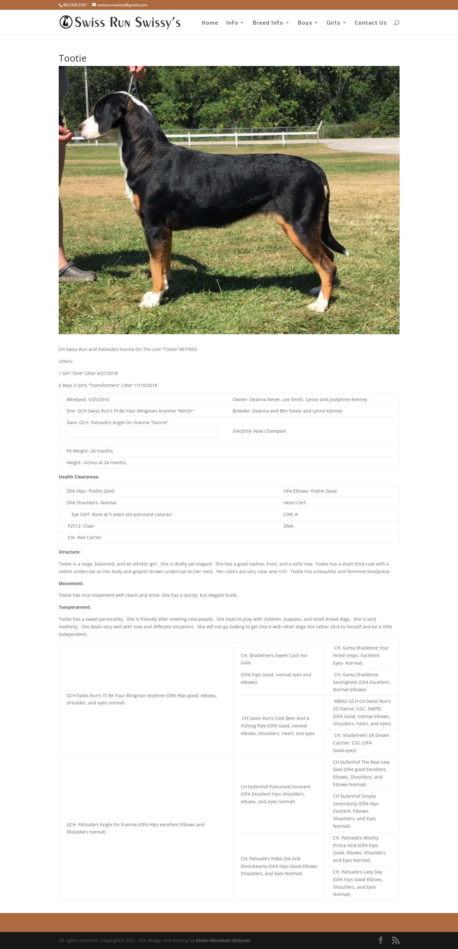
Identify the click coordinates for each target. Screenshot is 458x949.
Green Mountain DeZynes (223, 940)
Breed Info (268, 23)
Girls (334, 23)
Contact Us (371, 23)
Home (210, 23)
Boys (305, 23)
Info (232, 23)
